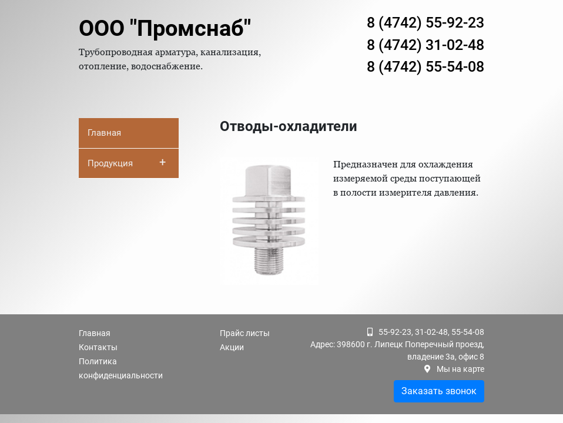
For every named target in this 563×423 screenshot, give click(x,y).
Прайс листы (245, 333)
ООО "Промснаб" (165, 28)
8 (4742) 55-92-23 (425, 22)
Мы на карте (460, 369)
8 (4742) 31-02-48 (425, 44)
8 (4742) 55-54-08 (425, 66)
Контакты (98, 347)
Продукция (127, 162)
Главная (104, 132)
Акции (232, 347)
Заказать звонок (439, 391)
